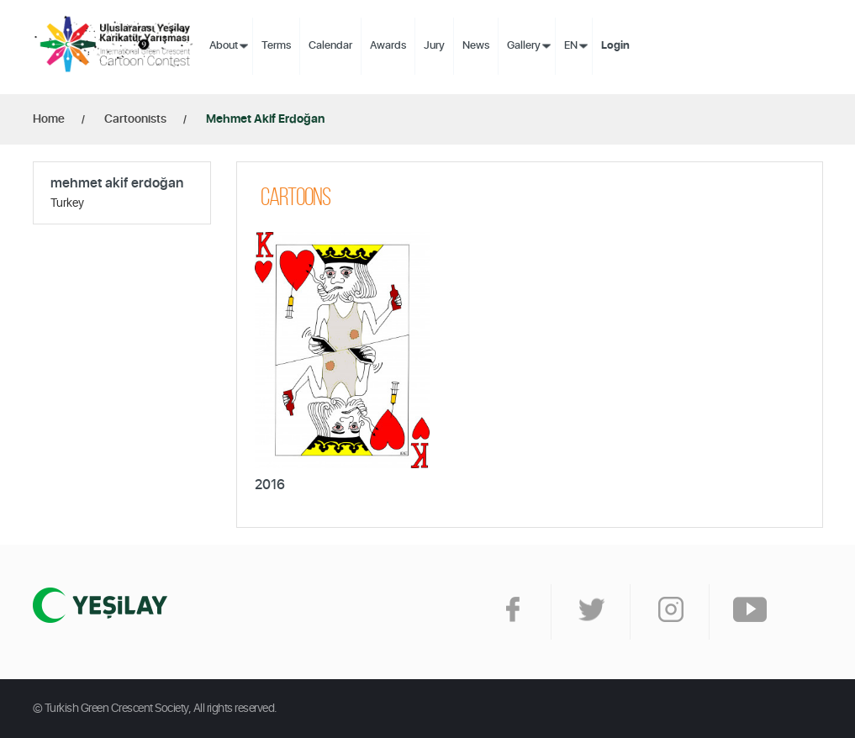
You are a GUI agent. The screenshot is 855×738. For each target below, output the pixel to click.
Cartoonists (135, 119)
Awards (388, 45)
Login (615, 45)
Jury (434, 45)
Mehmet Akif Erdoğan (265, 119)
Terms (276, 45)
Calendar (330, 45)
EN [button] (571, 45)
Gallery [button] (524, 45)
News (475, 45)
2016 (270, 485)
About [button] (223, 45)
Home (49, 119)
